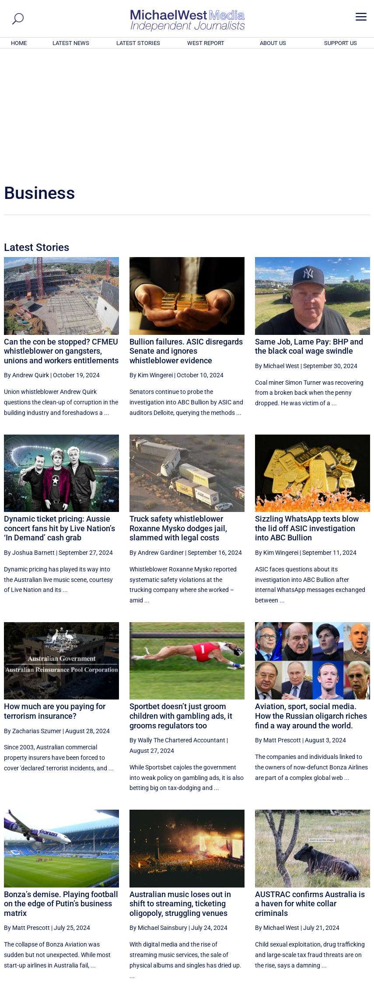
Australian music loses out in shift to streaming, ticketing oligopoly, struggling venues (180, 785)
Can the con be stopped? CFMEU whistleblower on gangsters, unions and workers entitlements (61, 232)
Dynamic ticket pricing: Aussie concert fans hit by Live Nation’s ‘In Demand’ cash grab (59, 409)
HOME (19, 43)
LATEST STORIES (138, 43)
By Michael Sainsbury (158, 808)
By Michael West (277, 247)
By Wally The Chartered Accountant (177, 621)
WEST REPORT (205, 43)
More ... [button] (346, 896)
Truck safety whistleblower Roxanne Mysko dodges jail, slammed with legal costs (178, 409)
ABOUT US (273, 43)
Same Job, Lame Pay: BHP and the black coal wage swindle (309, 227)
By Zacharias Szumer (32, 612)
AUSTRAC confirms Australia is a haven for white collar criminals (310, 785)
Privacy (354, 979)
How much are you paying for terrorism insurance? (54, 592)
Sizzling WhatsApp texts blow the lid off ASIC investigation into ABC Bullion (307, 409)
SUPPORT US (340, 43)
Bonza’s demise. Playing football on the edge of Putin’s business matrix (61, 785)
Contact (329, 979)
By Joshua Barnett (29, 433)
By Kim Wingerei (151, 256)
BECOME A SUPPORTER (330, 929)
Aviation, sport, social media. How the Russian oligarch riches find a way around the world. (311, 597)
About (307, 979)
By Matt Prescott (278, 621)
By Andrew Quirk (26, 256)
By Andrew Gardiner (156, 433)
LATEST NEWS (70, 43)
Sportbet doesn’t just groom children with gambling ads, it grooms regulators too (180, 597)
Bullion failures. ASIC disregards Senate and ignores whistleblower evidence (186, 232)
